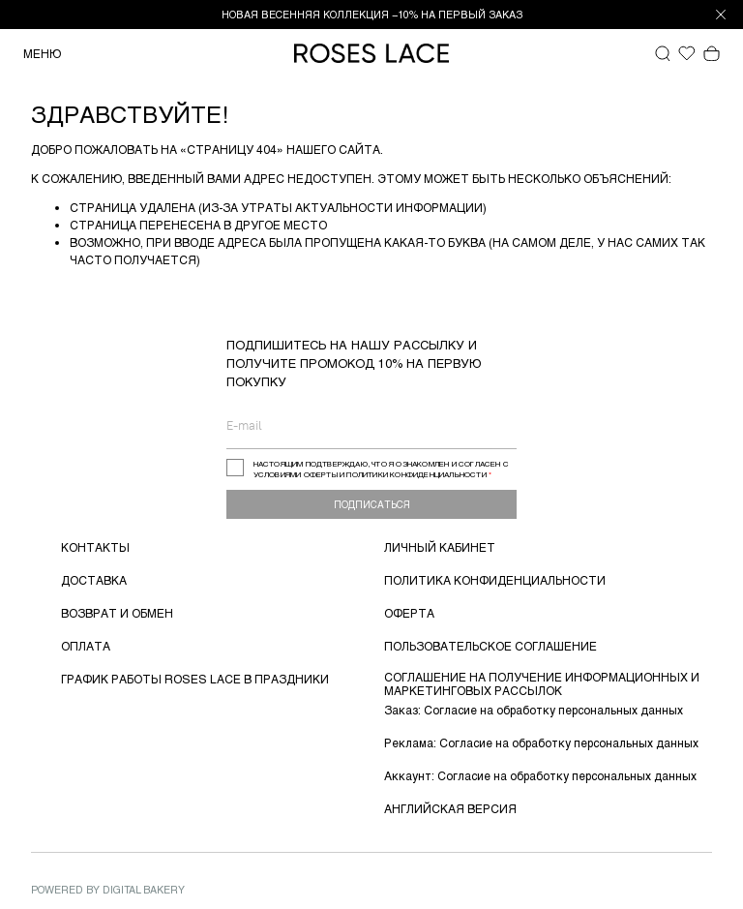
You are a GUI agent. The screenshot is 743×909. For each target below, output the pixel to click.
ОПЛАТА (85, 645)
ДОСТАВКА (94, 580)
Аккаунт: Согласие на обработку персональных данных (540, 775)
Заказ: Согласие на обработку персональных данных (533, 709)
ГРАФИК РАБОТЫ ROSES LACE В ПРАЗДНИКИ (195, 678)
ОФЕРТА (409, 613)
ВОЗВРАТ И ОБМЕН (117, 613)
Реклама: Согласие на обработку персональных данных (541, 742)
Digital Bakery (144, 889)
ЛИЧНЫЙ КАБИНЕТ (439, 547)
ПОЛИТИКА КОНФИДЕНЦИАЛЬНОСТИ (495, 580)
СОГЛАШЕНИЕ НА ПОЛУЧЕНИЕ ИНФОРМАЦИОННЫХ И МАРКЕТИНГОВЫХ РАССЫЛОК (541, 683)
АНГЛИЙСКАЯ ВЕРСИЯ (450, 808)
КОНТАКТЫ (95, 547)
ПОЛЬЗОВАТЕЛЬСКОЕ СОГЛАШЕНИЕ (490, 645)
